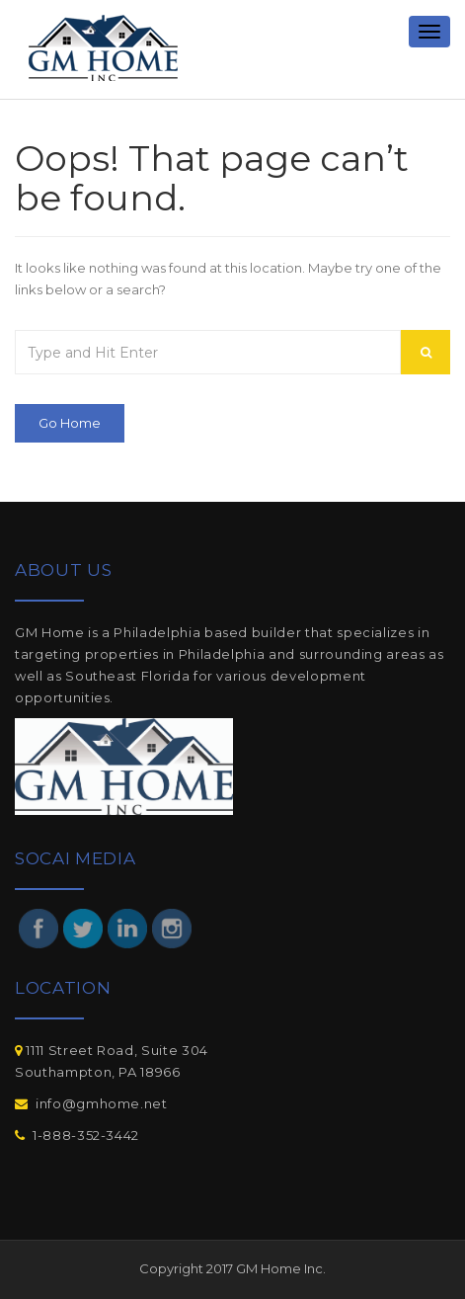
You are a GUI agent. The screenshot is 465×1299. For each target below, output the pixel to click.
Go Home (70, 423)
